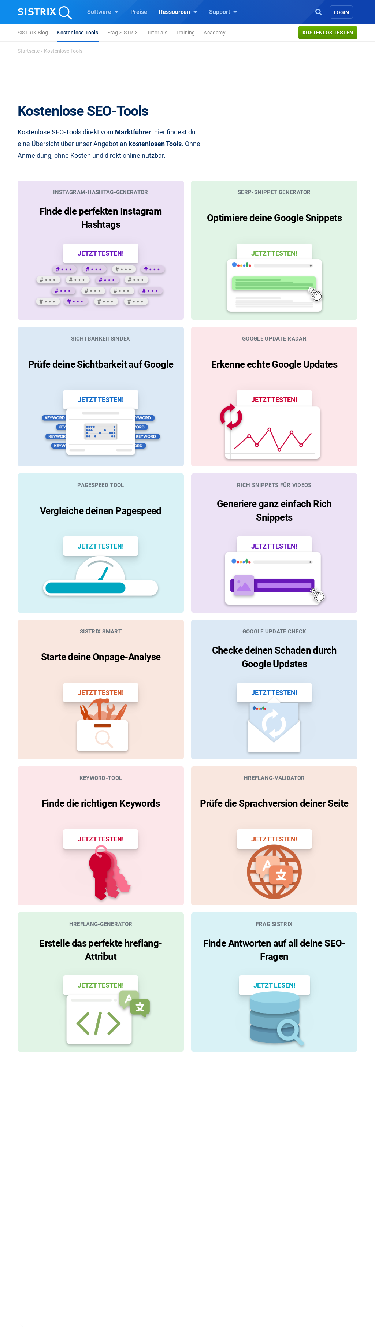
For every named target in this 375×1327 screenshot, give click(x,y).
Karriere (38, 1224)
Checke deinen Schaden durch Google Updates (274, 646)
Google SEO (127, 1224)
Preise (138, 11)
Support (223, 11)
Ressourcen (178, 11)
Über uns (39, 1212)
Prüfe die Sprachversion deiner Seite (274, 789)
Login (341, 12)
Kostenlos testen (327, 33)
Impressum (42, 1259)
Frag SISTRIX (122, 33)
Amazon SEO (129, 1236)
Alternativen (211, 1282)
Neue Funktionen (302, 1224)
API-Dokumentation (306, 1236)
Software (103, 11)
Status (289, 1259)
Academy (214, 33)
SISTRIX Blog (33, 33)
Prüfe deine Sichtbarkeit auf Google (101, 360)
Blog (202, 1247)
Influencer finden (133, 1247)
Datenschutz (44, 1247)
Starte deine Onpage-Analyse (101, 646)
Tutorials (157, 33)
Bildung (38, 1236)
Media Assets (213, 1294)
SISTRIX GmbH (50, 1199)
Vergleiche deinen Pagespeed (100, 503)
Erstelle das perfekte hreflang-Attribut (100, 932)
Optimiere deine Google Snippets (274, 217)
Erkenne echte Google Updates (274, 360)
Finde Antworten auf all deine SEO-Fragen (274, 932)
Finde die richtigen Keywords (101, 789)
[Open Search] (318, 11)
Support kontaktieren (307, 1247)
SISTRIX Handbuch (305, 1212)
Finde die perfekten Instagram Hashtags (101, 218)
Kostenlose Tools (77, 33)
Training (185, 33)
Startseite (29, 51)
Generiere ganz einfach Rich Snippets (274, 503)
